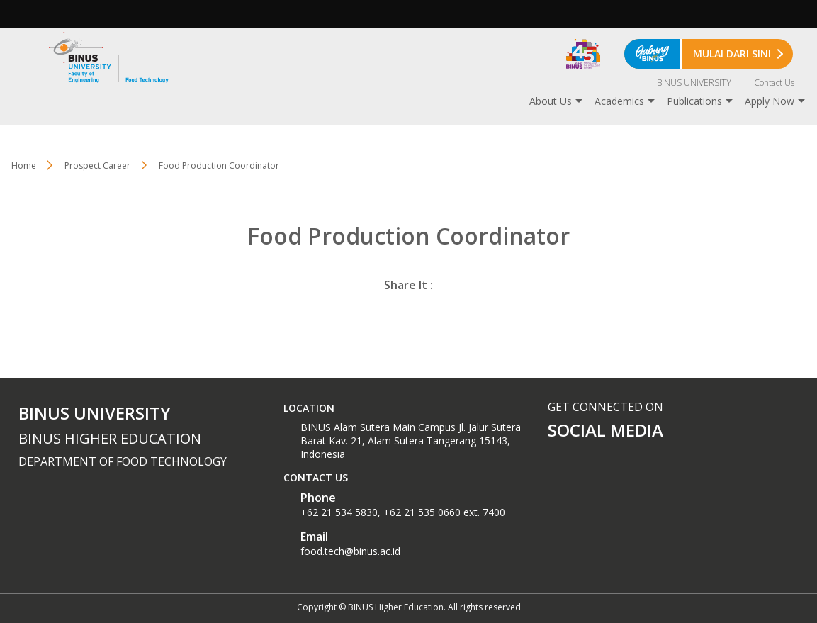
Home (23, 165)
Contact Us (774, 83)
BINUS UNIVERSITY (694, 83)
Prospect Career (97, 165)
